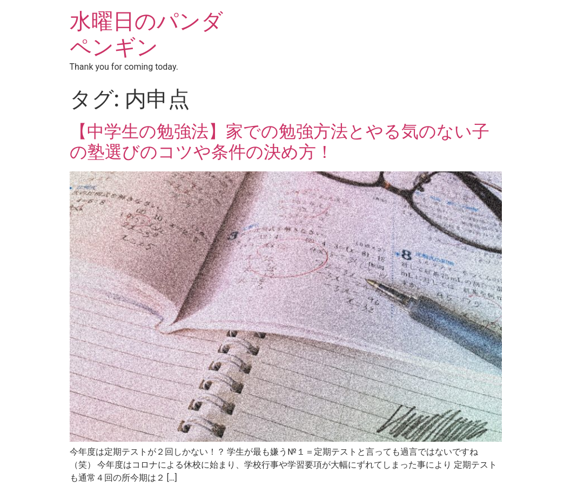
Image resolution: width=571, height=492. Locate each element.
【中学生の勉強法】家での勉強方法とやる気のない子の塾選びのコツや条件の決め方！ (279, 141)
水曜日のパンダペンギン (146, 34)
